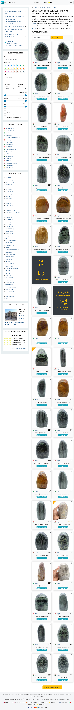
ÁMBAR (8, 298)
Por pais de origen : (20, 85)
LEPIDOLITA (9, 247)
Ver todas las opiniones (19, 348)
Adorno (42, 7)
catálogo (36, 7)
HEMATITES (9, 233)
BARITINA (8, 196)
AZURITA (8, 194)
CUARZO (8, 208)
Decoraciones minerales (14, 16)
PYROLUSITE (9, 263)
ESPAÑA (9, 140)
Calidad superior (11, 43)
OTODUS (8, 259)
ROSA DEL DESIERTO (11, 268)
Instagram (26, 699)
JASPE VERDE (9, 296)
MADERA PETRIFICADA (12, 249)
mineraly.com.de (31, 702)
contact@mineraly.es (50, 699)
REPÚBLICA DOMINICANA (13, 137)
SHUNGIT (8, 275)
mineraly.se (41, 704)
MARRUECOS (10, 146)
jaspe (35, 62)
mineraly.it (43, 702)
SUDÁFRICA (9, 165)
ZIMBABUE (9, 167)
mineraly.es (53, 702)
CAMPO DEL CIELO (11, 287)
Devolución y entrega (46, 694)
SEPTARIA (8, 273)
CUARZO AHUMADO (11, 210)
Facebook (18, 699)
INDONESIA (10, 142)
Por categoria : (8, 57)
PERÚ (8, 153)
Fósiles (8, 32)
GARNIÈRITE (9, 228)
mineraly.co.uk (19, 702)
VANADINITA (9, 284)
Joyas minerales (11, 34)
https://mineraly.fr (64, 699)
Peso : (6, 98)
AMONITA (8, 184)
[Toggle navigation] (71, 2)
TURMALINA (9, 282)
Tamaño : (6, 104)
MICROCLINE (10, 254)
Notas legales (15, 694)
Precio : (6, 93)
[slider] (5, 95)
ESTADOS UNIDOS (11, 163)
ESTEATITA (8, 224)
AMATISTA (9, 180)
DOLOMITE (9, 219)
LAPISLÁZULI (9, 245)
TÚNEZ (8, 160)
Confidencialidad (24, 694)
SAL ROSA (9, 270)
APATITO (8, 189)
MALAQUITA (9, 252)
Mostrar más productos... (52, 687)
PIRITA (8, 261)
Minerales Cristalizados (14, 27)
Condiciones (6, 694)
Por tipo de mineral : (7, 85)
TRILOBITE (9, 280)
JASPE (8, 238)
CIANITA (8, 203)
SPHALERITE (9, 277)
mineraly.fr (7, 702)
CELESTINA (9, 201)
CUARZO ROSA (10, 215)
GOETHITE (9, 231)
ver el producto (41, 68)
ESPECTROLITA (10, 289)
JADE (7, 236)
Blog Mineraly (9, 699)
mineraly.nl (63, 702)
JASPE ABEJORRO (10, 240)
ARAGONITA (9, 191)
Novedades (9, 41)
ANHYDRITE (9, 187)
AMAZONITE (9, 182)
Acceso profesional (59, 694)
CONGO (9, 135)
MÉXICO (9, 151)
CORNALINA (9, 205)
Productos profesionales (14, 45)
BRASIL (9, 132)
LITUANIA (9, 144)
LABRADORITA (10, 242)
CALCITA (8, 198)
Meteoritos (10, 36)
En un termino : (8, 77)
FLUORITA (9, 226)
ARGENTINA (10, 130)
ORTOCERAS (9, 256)
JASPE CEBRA (9, 291)
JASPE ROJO (9, 294)
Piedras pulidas (11, 19)
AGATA (8, 177)
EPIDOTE (8, 222)
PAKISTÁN (9, 156)
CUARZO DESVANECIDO (12, 212)
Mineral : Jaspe (57, 37)
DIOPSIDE (8, 217)
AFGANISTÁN (10, 128)
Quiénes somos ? (35, 694)
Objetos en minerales (13, 29)
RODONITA (9, 266)
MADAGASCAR (11, 149)
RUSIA (8, 158)
